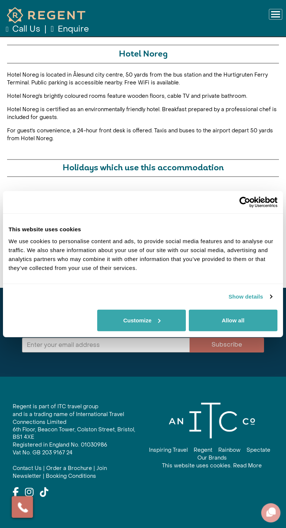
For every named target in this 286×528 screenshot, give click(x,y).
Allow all (233, 320)
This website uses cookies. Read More (212, 465)
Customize (142, 320)
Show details (246, 296)
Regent (203, 450)
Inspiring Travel (168, 450)
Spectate (258, 450)
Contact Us (27, 468)
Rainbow (229, 450)
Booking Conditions (71, 476)
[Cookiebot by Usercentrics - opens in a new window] (244, 202)
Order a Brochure (69, 468)
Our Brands (212, 457)
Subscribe (227, 344)
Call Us (24, 29)
